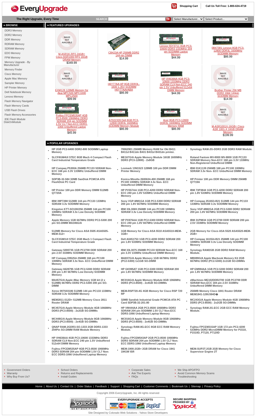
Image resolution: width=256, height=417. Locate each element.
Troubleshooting (187, 376)
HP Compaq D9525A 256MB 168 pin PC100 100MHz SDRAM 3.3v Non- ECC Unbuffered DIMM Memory (82, 261)
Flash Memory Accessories (20, 114)
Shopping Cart (189, 6)
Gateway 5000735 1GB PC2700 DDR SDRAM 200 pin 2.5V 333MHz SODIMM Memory (82, 251)
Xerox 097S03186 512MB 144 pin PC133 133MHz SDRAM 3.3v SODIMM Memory (81, 292)
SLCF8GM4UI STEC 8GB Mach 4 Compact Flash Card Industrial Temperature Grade (81, 159)
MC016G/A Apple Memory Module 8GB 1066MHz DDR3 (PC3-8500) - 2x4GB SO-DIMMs (150, 281)
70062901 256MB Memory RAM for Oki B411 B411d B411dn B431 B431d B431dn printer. (148, 150)
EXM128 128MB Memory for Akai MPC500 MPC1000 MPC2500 (71, 93)
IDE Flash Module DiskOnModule (14, 120)
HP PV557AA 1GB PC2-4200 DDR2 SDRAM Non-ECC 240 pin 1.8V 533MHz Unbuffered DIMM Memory (150, 193)
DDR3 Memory (13, 30)
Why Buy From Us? (18, 376)
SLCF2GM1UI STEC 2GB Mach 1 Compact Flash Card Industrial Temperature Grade (81, 240)
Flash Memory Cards (17, 105)
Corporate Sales (141, 369)
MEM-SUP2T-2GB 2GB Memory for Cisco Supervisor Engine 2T (215, 350)
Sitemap (196, 386)
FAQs (135, 376)
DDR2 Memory (13, 35)
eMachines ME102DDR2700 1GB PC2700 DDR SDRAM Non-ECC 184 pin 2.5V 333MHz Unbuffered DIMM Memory (218, 283)
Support (115, 386)
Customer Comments (155, 386)
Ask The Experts (141, 373)
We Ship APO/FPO (189, 369)
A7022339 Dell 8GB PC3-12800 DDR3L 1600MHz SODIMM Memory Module (124, 123)
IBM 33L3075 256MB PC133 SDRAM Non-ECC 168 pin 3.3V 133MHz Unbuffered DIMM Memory (151, 251)
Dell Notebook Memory (18, 92)
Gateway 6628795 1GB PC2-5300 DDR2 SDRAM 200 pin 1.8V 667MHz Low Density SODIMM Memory (81, 272)
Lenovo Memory (14, 96)
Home (38, 386)
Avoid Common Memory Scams (196, 373)
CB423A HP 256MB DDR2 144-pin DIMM (123, 54)
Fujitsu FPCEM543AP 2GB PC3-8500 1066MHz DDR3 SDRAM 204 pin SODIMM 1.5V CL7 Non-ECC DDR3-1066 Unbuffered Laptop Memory (149, 340)
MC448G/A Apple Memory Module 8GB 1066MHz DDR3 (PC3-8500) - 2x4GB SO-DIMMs (81, 320)
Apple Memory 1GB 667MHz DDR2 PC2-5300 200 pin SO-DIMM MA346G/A (82, 221)
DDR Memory (12, 39)
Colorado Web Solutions (123, 412)
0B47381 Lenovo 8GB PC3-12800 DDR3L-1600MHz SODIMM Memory (228, 50)
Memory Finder (13, 69)
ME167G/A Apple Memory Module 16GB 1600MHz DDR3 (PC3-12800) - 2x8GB (151, 159)
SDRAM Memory (14, 48)
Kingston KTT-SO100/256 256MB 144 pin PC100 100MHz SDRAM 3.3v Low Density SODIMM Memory (81, 212)
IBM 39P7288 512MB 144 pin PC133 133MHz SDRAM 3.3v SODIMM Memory (79, 202)
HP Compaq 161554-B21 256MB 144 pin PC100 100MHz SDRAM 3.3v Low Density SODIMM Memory (219, 242)
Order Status (84, 386)
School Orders (69, 369)
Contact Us (66, 386)
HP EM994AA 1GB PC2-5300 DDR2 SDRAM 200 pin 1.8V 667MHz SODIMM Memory (219, 270)
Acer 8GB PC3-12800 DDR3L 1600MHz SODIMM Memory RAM (176, 123)
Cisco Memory (13, 74)
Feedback (101, 386)
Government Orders (18, 369)
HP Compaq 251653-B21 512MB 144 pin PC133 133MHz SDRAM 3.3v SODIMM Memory (219, 202)
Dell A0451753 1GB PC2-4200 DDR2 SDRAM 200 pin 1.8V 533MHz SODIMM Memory (150, 240)
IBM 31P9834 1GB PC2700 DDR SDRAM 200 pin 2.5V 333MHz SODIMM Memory (219, 221)
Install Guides (69, 376)
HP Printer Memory (16, 87)
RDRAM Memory (14, 44)
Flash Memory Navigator (19, 101)
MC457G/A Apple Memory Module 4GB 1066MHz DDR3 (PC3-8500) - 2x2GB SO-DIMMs (81, 309)
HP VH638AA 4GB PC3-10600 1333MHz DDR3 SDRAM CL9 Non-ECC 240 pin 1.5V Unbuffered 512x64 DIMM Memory (175, 84)
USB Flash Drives (15, 110)
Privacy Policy (212, 386)
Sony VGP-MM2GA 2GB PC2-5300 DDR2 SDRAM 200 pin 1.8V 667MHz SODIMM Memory (220, 210)
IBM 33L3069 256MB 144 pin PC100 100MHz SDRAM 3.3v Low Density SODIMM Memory (148, 210)
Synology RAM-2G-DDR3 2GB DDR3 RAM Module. (221, 149)
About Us (51, 386)
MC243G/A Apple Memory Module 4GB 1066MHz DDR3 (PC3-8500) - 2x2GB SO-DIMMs (220, 301)
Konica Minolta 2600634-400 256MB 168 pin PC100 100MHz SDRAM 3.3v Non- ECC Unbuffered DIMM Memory (148, 182)
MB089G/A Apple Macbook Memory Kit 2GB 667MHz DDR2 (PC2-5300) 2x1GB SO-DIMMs (217, 259)
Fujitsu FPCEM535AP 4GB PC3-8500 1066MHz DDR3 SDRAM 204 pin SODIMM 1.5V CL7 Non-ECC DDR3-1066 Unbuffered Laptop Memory (71, 122)
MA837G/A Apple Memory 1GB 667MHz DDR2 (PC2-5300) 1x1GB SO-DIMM (149, 259)
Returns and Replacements (76, 373)
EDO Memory (12, 53)
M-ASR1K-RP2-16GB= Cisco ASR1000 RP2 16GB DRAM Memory (71, 57)
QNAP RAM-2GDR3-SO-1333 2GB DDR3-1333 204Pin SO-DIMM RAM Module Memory (80, 328)
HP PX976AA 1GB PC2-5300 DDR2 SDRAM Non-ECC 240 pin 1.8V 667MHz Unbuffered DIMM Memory (150, 223)
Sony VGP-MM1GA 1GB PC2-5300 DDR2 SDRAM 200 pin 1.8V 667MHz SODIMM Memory (151, 202)
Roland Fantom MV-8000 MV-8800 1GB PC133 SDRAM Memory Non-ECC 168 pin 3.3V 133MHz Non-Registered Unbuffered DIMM (219, 160)
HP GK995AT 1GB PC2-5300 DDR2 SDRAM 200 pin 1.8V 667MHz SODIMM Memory (150, 270)
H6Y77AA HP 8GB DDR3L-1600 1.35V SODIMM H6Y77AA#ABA (124, 87)
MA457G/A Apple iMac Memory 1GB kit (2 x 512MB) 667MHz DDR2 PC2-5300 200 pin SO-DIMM (79, 283)
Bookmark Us (180, 386)
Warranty (12, 373)
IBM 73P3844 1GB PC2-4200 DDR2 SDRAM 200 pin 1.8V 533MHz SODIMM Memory (219, 191)
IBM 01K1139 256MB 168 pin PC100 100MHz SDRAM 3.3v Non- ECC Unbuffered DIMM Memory (221, 169)
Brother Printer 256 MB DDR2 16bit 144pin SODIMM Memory (228, 93)
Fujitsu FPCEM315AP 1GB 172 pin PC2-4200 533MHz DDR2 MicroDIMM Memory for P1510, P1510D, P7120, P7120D (218, 329)
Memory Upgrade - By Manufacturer (17, 63)
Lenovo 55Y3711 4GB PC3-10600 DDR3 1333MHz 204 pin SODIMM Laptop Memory (176, 50)
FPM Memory (12, 57)
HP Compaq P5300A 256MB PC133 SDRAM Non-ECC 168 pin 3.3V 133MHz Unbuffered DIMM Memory (82, 171)
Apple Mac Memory (16, 78)
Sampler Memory (15, 83)
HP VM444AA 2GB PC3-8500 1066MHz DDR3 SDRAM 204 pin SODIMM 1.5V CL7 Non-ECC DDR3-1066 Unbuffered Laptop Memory (148, 310)
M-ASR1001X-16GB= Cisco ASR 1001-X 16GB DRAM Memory (228, 129)
